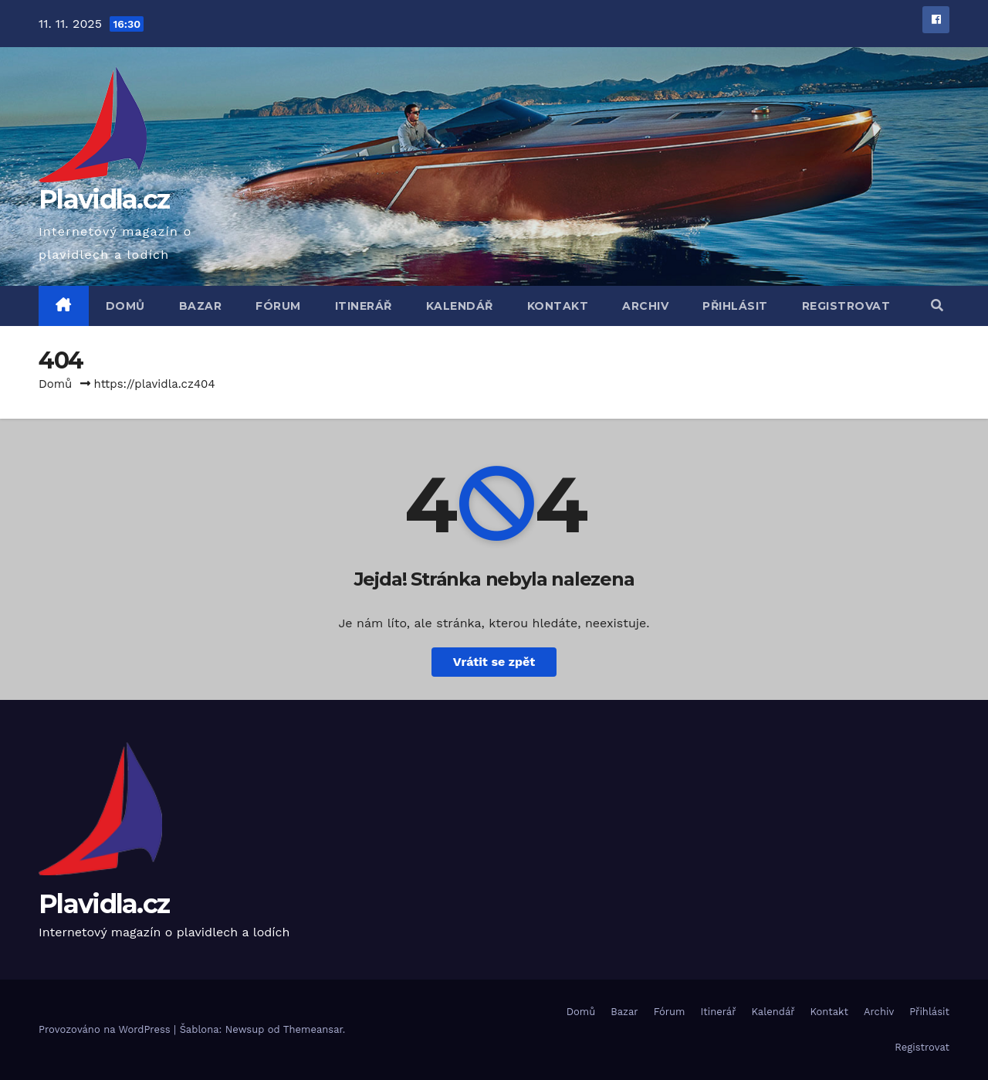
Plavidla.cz (104, 199)
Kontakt (558, 306)
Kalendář (459, 306)
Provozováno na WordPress (106, 1029)
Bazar (200, 306)
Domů (125, 306)
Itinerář (363, 306)
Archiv (645, 306)
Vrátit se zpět (494, 661)
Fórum (278, 306)
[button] (937, 305)
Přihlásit (735, 306)
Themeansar (313, 1029)
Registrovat (846, 306)
